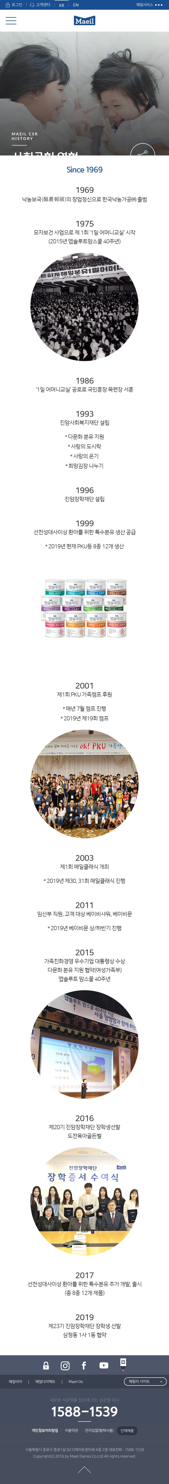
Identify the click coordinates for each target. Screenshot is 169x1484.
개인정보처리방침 (45, 1431)
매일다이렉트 (45, 1382)
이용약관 (71, 1431)
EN (76, 4)
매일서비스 (144, 5)
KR (61, 5)
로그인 (14, 5)
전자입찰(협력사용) (99, 1431)
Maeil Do (76, 1382)
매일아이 (15, 1382)
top (84, 1469)
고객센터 (40, 5)
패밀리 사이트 (139, 1382)
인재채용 (127, 1431)
